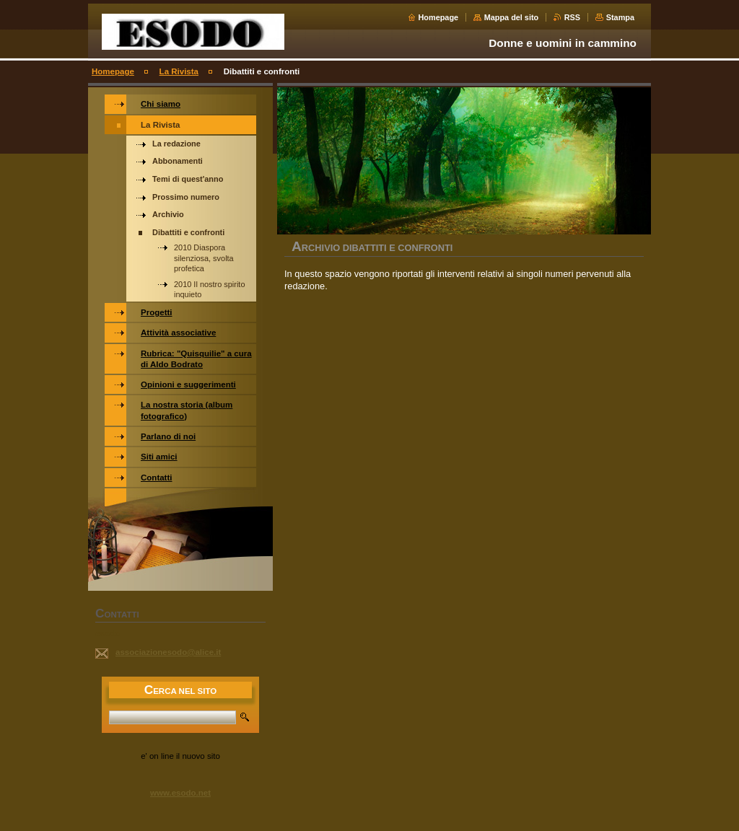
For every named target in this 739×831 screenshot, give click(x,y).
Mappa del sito (511, 17)
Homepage (439, 17)
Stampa (620, 17)
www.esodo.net (180, 792)
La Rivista (178, 71)
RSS (572, 17)
